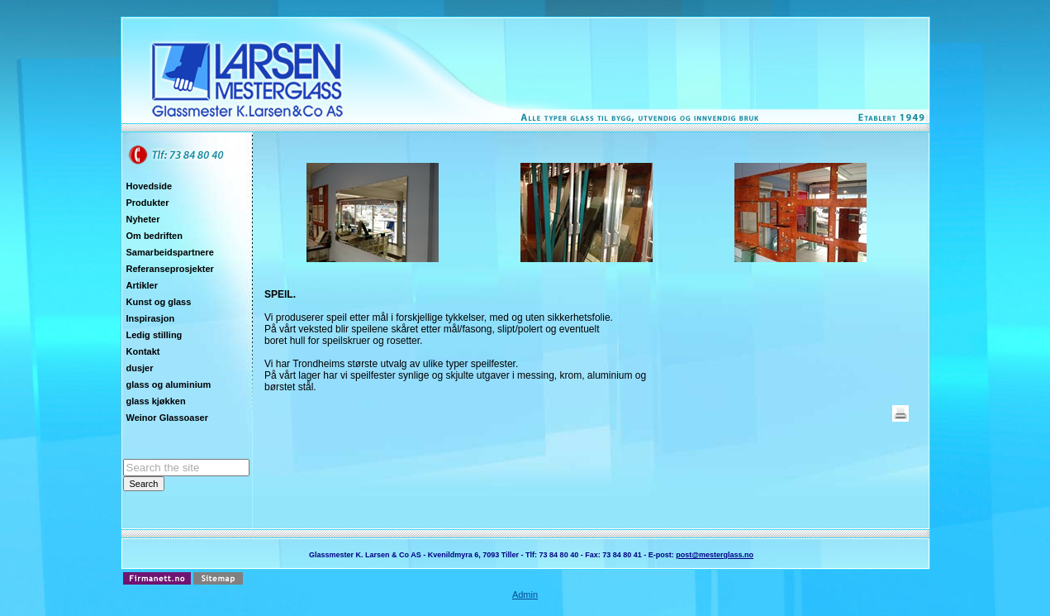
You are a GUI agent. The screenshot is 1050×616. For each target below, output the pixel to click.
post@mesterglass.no (714, 555)
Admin (525, 594)
